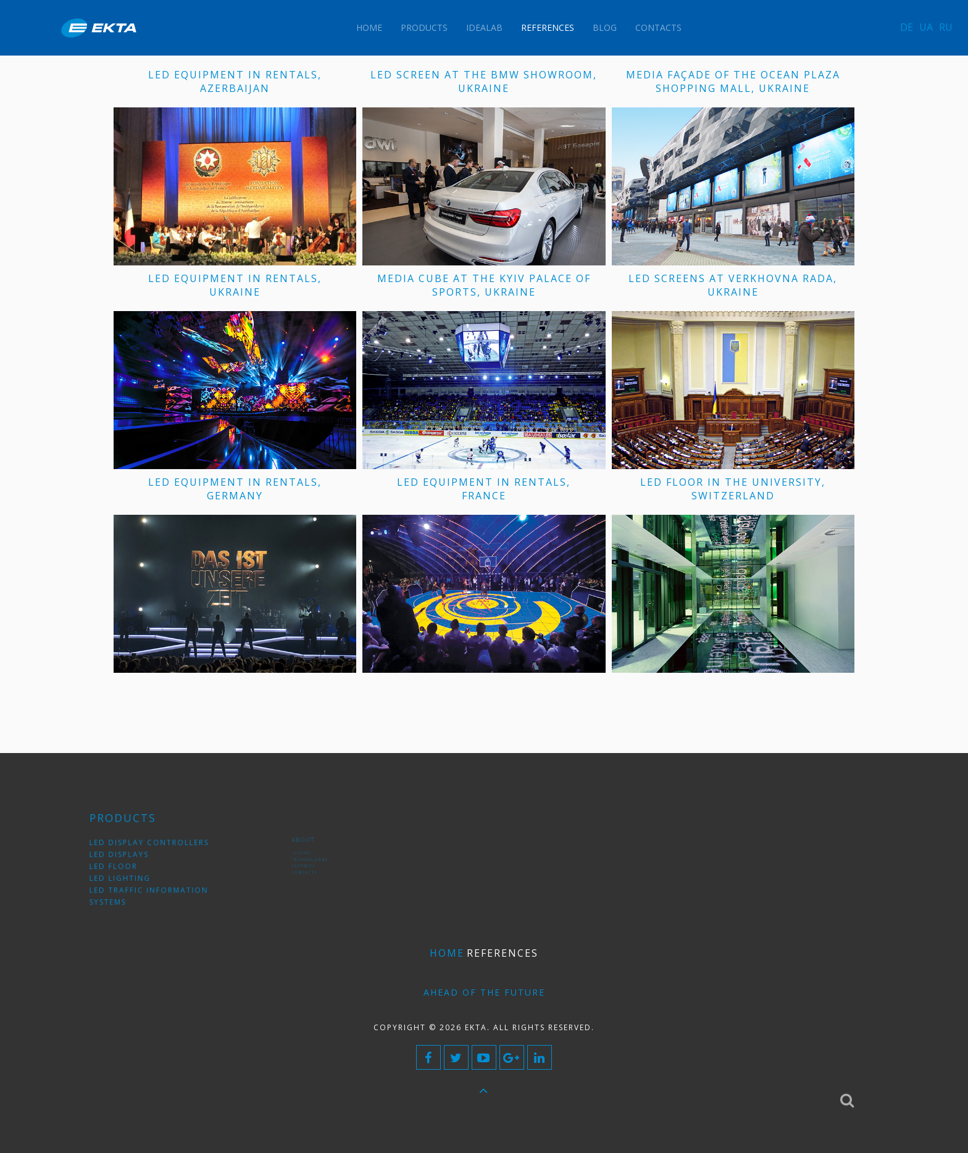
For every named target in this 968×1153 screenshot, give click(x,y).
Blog (605, 27)
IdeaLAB (484, 27)
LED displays (130, 857)
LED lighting (130, 876)
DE (906, 27)
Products (424, 27)
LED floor (125, 866)
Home (369, 27)
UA (926, 27)
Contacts (658, 27)
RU (946, 27)
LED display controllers (153, 848)
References (547, 27)
